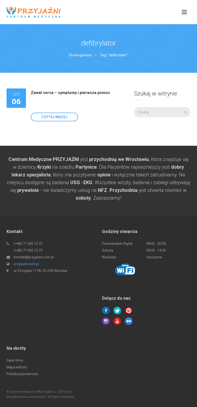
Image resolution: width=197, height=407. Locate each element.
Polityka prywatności (22, 374)
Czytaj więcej (54, 117)
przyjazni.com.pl (26, 264)
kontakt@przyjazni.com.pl (34, 257)
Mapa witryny (17, 367)
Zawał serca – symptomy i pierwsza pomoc (70, 92)
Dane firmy (15, 360)
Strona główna (80, 55)
